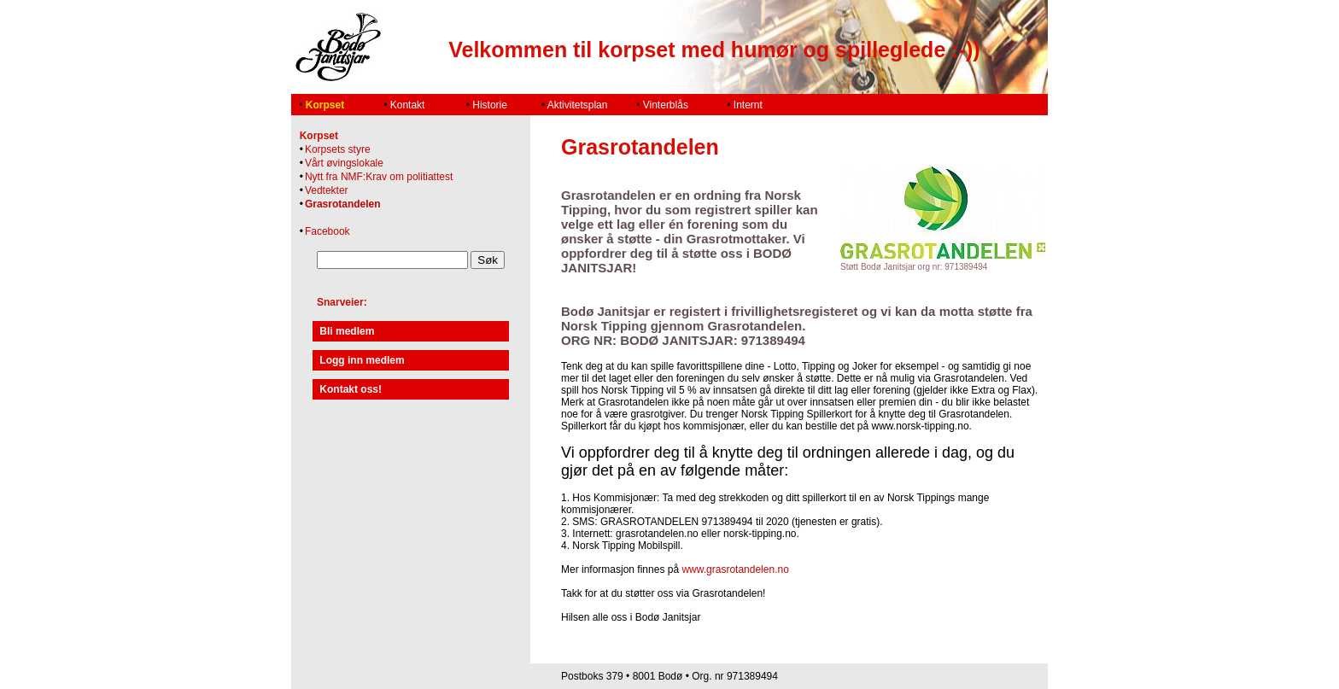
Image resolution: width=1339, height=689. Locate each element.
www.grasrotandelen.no (734, 569)
